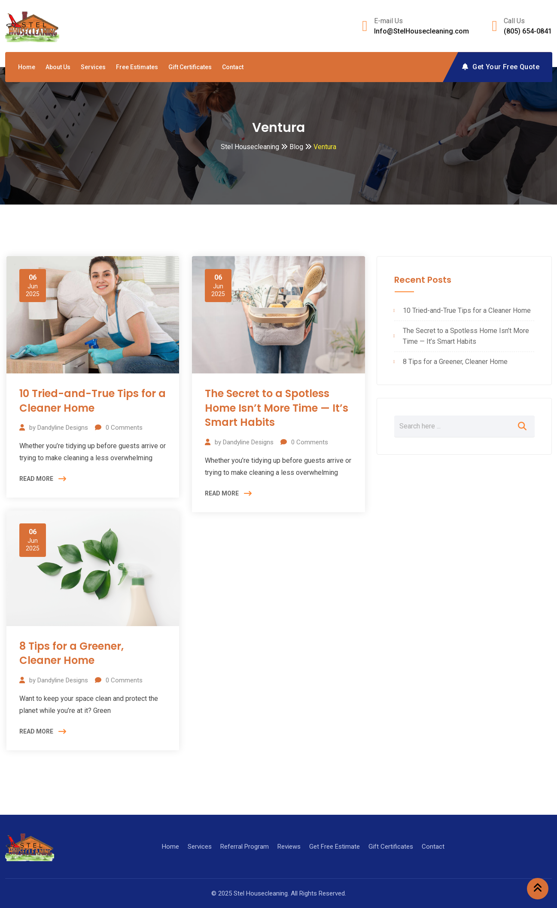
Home (26, 67)
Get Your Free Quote (500, 67)
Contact (232, 67)
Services (93, 67)
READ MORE (36, 479)
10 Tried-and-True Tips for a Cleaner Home (92, 400)
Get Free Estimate (334, 846)
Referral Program (244, 846)
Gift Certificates (190, 67)
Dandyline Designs (62, 427)
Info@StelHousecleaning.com (421, 31)
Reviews (289, 846)
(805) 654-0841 (528, 31)
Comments (124, 427)
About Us (58, 67)
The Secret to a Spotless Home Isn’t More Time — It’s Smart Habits (276, 407)
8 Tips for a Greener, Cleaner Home (71, 653)
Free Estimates (137, 67)
